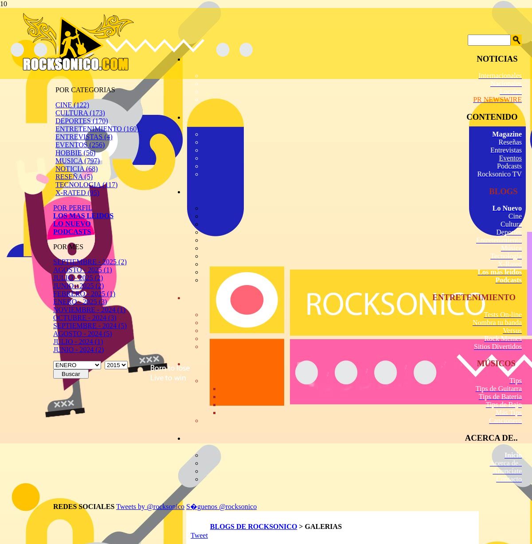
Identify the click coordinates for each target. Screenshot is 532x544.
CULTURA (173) (80, 113)
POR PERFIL (72, 207)
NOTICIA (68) (76, 168)
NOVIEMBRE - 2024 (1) (89, 309)
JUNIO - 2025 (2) (78, 286)
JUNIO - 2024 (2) (78, 349)
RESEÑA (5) (74, 176)
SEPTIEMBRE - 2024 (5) (90, 325)
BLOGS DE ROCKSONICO (253, 526)
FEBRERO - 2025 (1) (84, 293)
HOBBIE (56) (75, 153)
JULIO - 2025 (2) (78, 278)
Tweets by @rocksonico (150, 506)
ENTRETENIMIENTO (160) (97, 129)
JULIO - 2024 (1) (78, 341)
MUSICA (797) (77, 160)
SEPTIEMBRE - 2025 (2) (90, 262)
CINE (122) (72, 105)
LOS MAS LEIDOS (83, 215)
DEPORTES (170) (81, 121)
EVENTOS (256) (80, 145)
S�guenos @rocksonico (221, 506)
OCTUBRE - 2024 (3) (85, 317)
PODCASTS (72, 231)
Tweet (199, 535)
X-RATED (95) (77, 192)
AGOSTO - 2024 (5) (82, 333)
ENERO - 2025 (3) (80, 301)
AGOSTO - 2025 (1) (82, 270)
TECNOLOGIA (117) (86, 184)
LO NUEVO (72, 223)
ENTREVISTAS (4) (84, 137)
